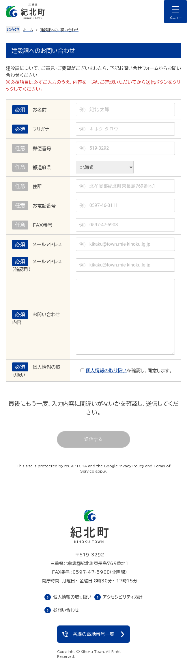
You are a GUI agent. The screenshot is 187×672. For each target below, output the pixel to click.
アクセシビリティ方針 (123, 597)
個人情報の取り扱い (106, 370)
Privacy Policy (131, 466)
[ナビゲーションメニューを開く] (175, 11)
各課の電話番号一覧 (93, 634)
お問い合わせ (66, 610)
